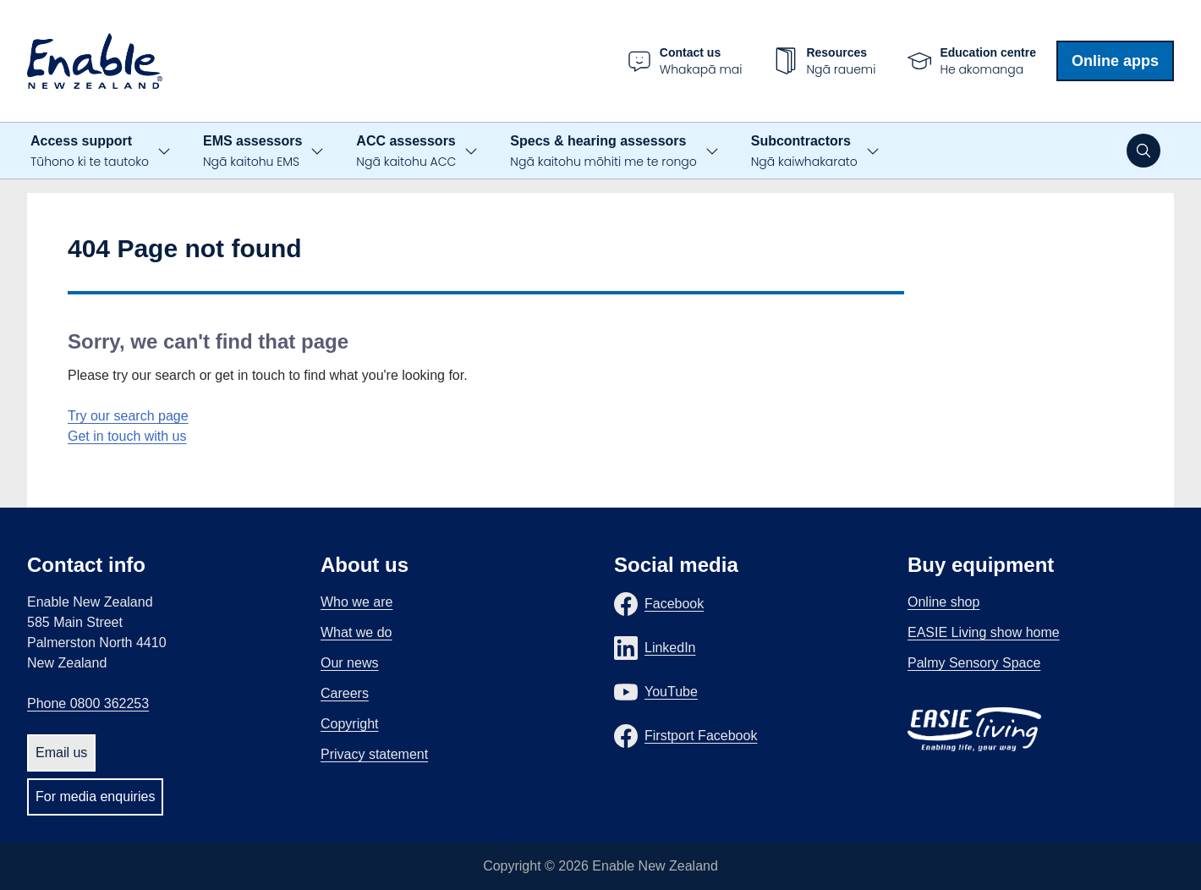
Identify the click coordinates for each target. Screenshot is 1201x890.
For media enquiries (95, 796)
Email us (61, 752)
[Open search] (1143, 151)
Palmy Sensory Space (974, 663)
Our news (349, 663)
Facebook (674, 603)
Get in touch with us (127, 436)
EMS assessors (252, 152)
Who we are (356, 602)
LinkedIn (670, 647)
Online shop (943, 602)
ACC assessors (406, 152)
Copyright (349, 724)
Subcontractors (804, 152)
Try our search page (128, 416)
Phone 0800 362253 (88, 703)
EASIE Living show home (984, 632)
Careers (345, 693)
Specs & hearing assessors (603, 152)
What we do (356, 632)
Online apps (1115, 60)
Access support (89, 152)
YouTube (671, 691)
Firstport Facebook (700, 735)
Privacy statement (374, 754)
